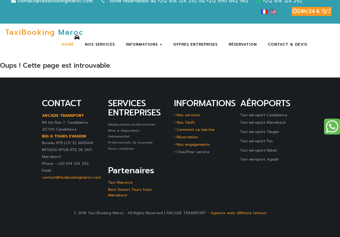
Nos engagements (193, 144)
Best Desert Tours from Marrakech (130, 192)
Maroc (44, 33)
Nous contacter (121, 148)
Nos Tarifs (186, 122)
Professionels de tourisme (130, 142)
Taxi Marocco (120, 182)
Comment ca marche (196, 129)
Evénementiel (119, 136)
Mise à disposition (123, 130)
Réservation (187, 137)
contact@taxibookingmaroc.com (71, 177)
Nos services (188, 115)
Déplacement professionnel (131, 124)
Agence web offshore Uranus (238, 213)
